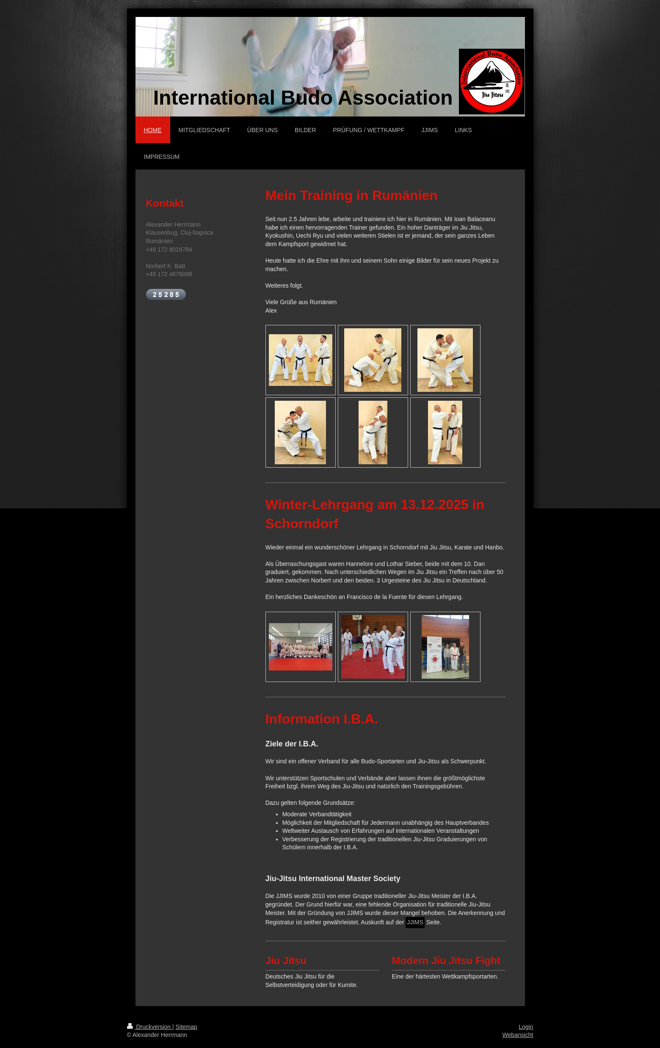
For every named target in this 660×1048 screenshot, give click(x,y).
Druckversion (149, 1026)
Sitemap (186, 1026)
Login (526, 1026)
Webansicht (518, 1034)
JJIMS (415, 922)
